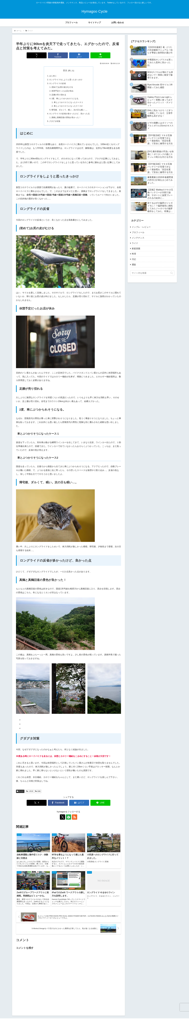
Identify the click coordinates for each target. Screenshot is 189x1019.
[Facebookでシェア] (58, 55)
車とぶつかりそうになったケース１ (68, 102)
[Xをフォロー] (62, 817)
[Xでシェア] (37, 55)
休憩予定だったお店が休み (62, 91)
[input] (152, 273)
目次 (65, 70)
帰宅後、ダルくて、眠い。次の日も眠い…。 (69, 110)
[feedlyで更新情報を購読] (68, 817)
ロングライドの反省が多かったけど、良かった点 (69, 114)
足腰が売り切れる (58, 95)
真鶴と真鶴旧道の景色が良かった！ (66, 117)
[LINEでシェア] (100, 55)
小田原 (29, 791)
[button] (171, 272)
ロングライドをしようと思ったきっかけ (65, 80)
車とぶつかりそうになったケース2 (68, 106)
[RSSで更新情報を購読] (74, 817)
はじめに (53, 76)
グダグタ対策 (54, 121)
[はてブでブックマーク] (79, 55)
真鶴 (37, 791)
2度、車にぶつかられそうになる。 (65, 98)
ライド (20, 791)
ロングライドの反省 (57, 83)
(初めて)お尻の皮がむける (62, 87)
